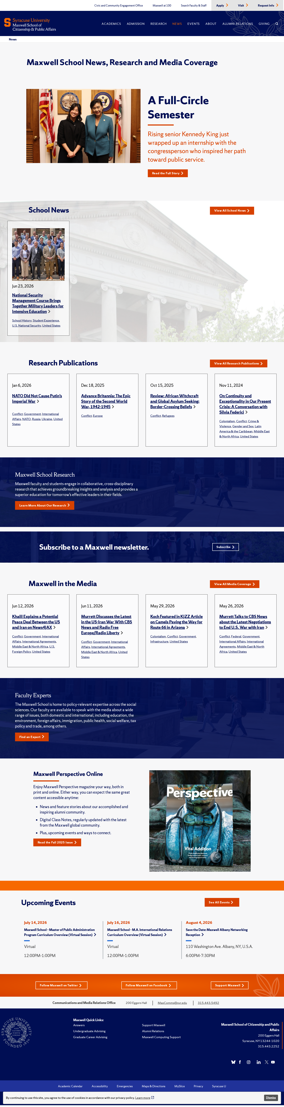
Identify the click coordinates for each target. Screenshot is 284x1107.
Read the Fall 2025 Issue (59, 844)
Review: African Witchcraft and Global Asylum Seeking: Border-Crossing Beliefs (174, 401)
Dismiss (271, 1098)
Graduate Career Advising (90, 1039)
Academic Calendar (70, 1088)
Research (159, 24)
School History (22, 320)
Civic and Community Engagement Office (118, 5)
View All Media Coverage (236, 585)
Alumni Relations (237, 24)
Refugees (168, 416)
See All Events (222, 904)
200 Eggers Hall (268, 1037)
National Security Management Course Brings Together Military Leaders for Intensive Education (38, 303)
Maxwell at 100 (162, 5)
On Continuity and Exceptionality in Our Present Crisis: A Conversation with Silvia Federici (245, 404)
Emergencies (125, 1088)
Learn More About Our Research (46, 506)
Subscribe (225, 548)
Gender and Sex (243, 426)
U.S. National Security (26, 326)
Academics (111, 24)
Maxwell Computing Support (161, 1039)
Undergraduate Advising (89, 1033)
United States (51, 326)
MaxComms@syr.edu (172, 1004)
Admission (136, 24)
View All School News (233, 211)
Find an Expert (33, 738)
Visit (241, 5)
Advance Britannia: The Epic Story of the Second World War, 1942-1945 (105, 401)
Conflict (17, 414)
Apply (220, 5)
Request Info (266, 5)
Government (32, 414)
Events (193, 24)
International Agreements (39, 643)
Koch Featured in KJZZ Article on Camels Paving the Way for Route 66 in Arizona (176, 623)
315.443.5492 (208, 1004)
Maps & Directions (153, 1088)
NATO (26, 419)
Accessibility (100, 1088)
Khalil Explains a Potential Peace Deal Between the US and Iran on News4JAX (36, 623)
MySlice (179, 1088)
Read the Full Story (169, 173)
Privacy (198, 1088)
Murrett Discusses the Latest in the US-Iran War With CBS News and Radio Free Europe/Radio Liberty (106, 626)
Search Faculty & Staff (193, 5)
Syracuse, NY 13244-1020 (260, 1043)
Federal (236, 637)
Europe (98, 416)
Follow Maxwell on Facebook (149, 987)
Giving (264, 24)
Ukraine (47, 419)
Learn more (142, 1098)
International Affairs (232, 643)
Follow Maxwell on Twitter (60, 987)
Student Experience (46, 320)
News (177, 24)
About (211, 24)
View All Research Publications (241, 364)
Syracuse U (219, 1088)
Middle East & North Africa (30, 648)
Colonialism (227, 421)
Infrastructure (159, 643)
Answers (79, 1027)
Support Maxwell (231, 987)
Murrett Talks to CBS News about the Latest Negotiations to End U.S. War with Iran (245, 623)
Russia (36, 419)
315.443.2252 (268, 1048)
